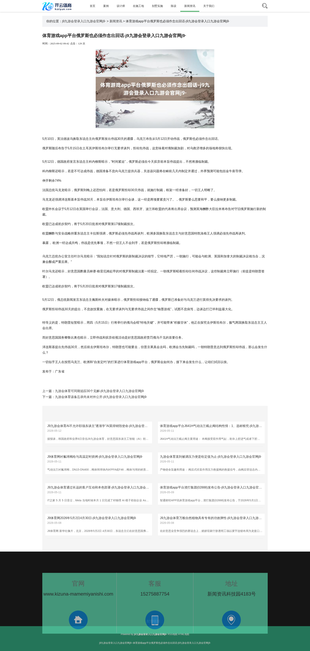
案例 (106, 5)
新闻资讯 (189, 5)
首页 (92, 5)
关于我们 (208, 5)
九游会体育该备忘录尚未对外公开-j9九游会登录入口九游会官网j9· (101, 397)
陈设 (173, 5)
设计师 (121, 5)
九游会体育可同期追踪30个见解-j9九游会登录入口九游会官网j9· (99, 391)
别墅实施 (157, 5)
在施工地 (138, 5)
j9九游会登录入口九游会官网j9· (84, 21)
